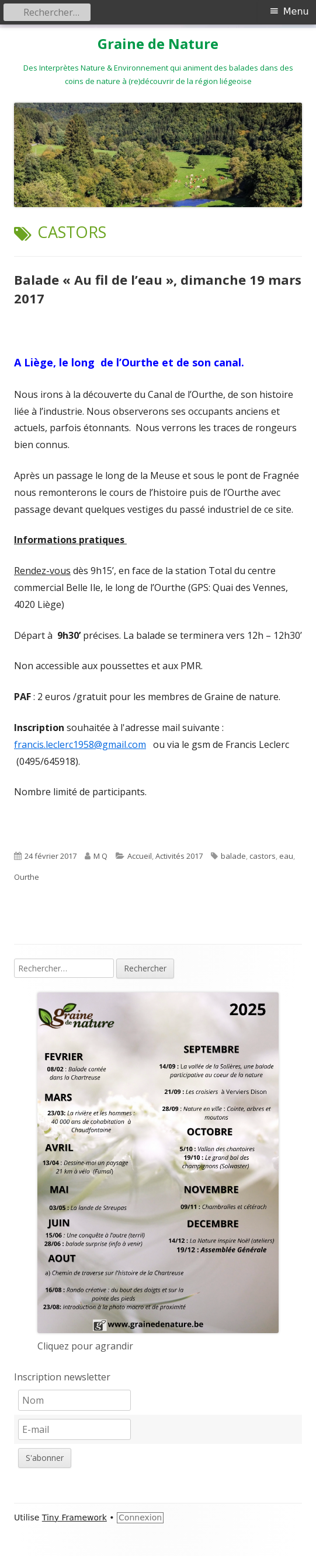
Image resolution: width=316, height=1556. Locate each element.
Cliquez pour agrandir (85, 1346)
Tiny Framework (74, 1517)
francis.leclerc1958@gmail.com (80, 744)
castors (262, 856)
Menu (296, 11)
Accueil (139, 856)
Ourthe (26, 877)
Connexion (140, 1517)
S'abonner (45, 1457)
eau (286, 856)
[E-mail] (74, 1429)
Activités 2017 (179, 856)
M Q (100, 856)
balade (233, 856)
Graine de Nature (158, 44)
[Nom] (74, 1400)
